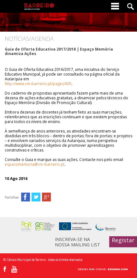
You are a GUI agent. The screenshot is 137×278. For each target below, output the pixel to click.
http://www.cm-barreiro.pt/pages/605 (38, 83)
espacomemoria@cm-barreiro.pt (34, 164)
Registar (123, 240)
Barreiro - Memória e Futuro (39, 6)
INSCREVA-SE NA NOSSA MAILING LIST (77, 241)
